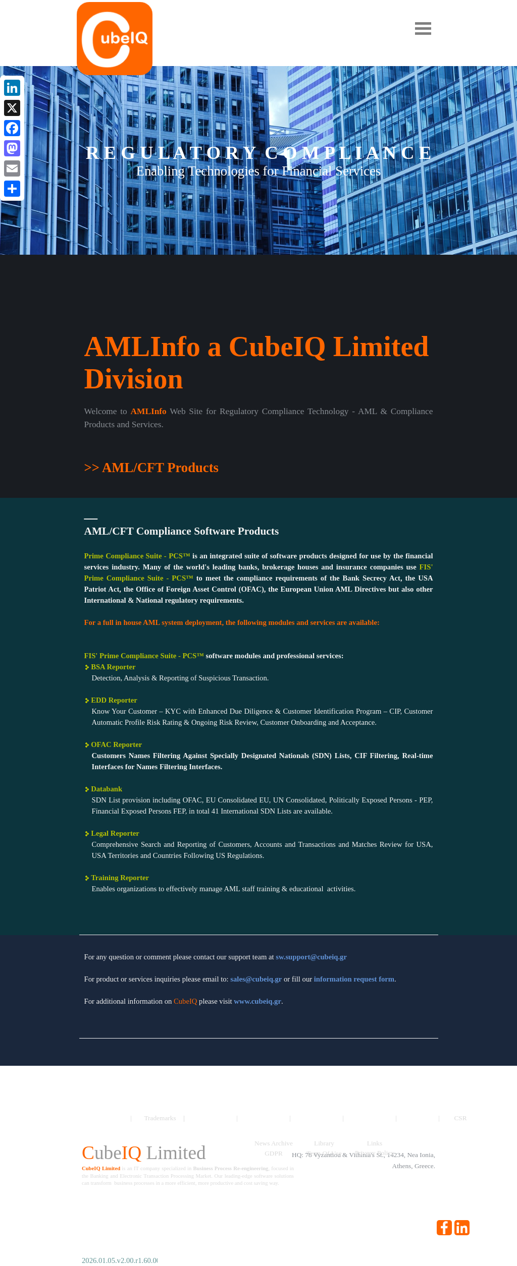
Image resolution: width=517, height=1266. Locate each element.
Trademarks (160, 1118)
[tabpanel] (258, 441)
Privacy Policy (374, 1153)
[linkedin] (462, 1227)
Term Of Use (323, 1153)
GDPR (274, 1153)
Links (374, 1143)
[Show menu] (423, 28)
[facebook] (444, 1227)
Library (324, 1143)
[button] (311, 957)
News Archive (273, 1143)
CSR (460, 1118)
